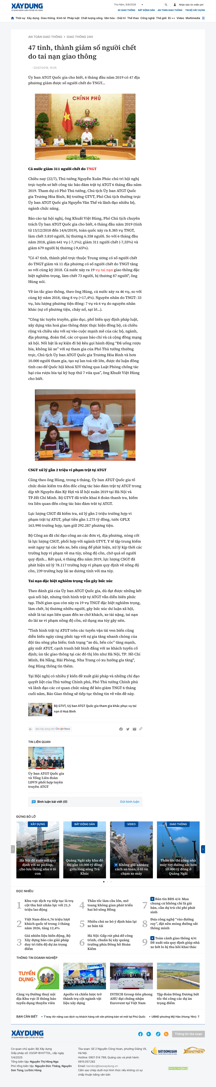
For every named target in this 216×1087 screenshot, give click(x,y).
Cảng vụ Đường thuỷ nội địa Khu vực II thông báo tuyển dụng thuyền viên (36, 998)
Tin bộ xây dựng (195, 10)
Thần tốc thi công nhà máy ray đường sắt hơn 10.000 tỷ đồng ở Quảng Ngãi (178, 867)
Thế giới (161, 18)
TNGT (91, 168)
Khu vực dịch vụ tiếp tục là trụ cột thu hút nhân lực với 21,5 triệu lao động (49, 905)
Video (180, 18)
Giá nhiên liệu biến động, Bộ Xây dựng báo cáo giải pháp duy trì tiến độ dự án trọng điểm (48, 942)
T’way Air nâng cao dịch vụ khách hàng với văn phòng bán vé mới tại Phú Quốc (94, 1016)
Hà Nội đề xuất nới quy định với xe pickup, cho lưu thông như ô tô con (37, 867)
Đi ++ (171, 18)
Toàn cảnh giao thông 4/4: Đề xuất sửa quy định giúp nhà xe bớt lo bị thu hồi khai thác (174, 942)
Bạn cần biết (27, 1016)
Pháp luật (73, 18)
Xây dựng (33, 18)
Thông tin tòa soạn (188, 1034)
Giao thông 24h (80, 37)
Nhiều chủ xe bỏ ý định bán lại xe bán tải (112, 923)
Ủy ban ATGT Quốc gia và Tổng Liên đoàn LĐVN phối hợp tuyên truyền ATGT (46, 780)
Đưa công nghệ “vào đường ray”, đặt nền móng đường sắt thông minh (174, 923)
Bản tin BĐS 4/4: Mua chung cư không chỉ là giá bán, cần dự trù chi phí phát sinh (172, 905)
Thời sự (20, 18)
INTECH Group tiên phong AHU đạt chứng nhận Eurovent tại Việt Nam (131, 998)
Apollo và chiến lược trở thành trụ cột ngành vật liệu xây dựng (82, 998)
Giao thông (48, 18)
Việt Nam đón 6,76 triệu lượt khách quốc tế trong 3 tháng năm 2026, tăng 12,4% (47, 923)
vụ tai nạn (104, 269)
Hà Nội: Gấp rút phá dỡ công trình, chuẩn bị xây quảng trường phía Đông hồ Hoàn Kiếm (110, 942)
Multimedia (193, 18)
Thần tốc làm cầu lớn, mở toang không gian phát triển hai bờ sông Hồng (110, 905)
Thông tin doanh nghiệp (37, 958)
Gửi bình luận (129, 802)
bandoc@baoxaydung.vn (102, 1066)
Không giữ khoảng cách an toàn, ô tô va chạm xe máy (132, 869)
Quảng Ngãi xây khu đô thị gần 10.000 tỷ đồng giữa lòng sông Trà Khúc (84, 867)
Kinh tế (61, 18)
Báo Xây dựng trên (53, 729)
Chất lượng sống (92, 18)
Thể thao (133, 18)
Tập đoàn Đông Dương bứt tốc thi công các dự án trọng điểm (178, 998)
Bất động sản (146, 10)
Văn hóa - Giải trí (115, 18)
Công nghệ (147, 18)
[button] (103, 881)
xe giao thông (126, 10)
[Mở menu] (203, 18)
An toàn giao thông (170, 10)
